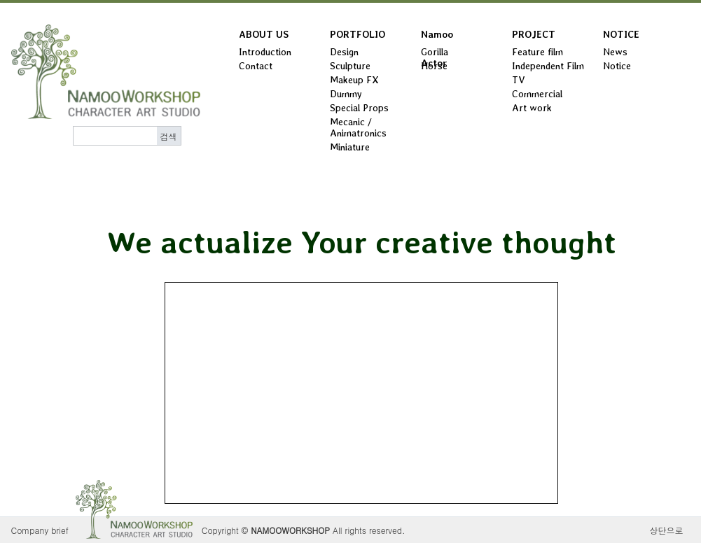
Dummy (346, 93)
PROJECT (533, 34)
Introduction (265, 51)
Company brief (40, 530)
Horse (434, 65)
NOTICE (621, 34)
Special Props (359, 107)
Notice (617, 65)
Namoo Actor (437, 37)
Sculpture (350, 65)
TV (518, 79)
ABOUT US (264, 34)
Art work (532, 107)
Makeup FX (354, 79)
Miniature (350, 147)
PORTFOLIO (357, 34)
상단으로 (666, 530)
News (615, 51)
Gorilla (434, 51)
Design (344, 51)
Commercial (537, 93)
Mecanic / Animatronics (358, 127)
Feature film (537, 51)
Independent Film (548, 65)
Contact (255, 65)
